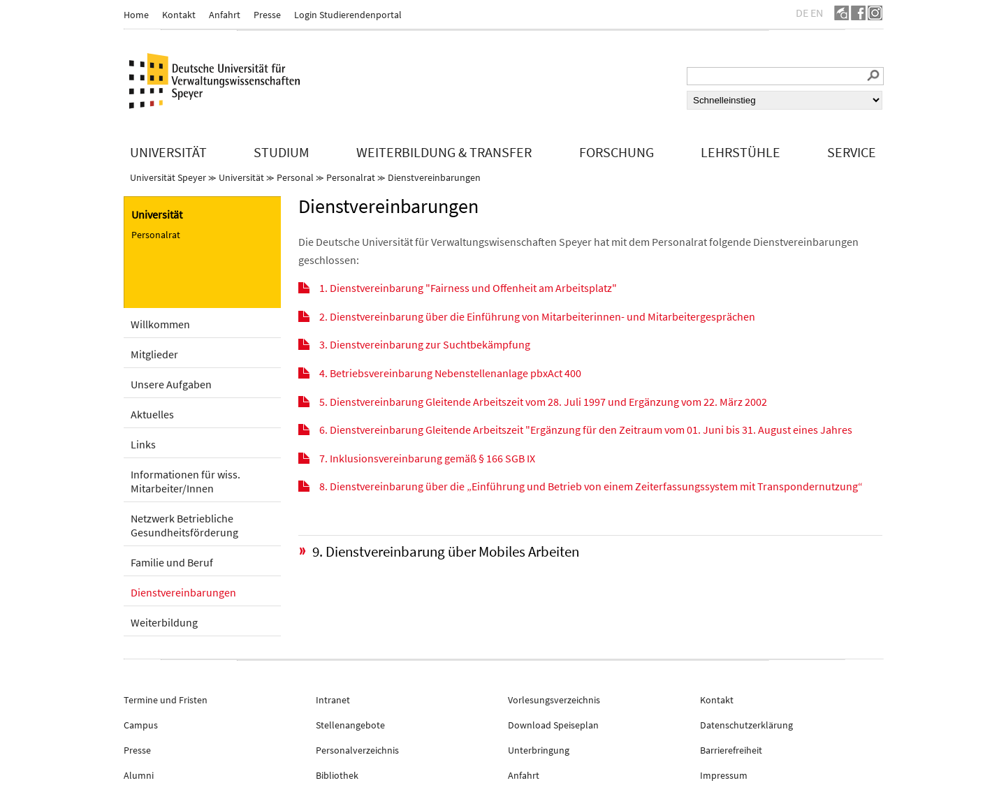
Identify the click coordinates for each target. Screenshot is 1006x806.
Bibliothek (337, 775)
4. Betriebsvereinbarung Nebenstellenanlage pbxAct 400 (450, 373)
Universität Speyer (168, 177)
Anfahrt (224, 14)
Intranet (333, 700)
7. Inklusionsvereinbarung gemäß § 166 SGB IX (427, 458)
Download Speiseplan (553, 725)
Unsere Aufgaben (171, 384)
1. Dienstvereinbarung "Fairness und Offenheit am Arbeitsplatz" (468, 288)
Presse (267, 14)
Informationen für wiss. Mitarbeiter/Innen (185, 481)
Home (136, 14)
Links (143, 444)
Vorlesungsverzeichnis (554, 700)
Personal (295, 177)
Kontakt (179, 14)
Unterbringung (538, 750)
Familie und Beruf (172, 562)
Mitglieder (154, 354)
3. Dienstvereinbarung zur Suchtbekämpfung (424, 344)
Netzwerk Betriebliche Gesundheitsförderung (184, 525)
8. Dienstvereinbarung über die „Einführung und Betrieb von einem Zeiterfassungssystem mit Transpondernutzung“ (591, 486)
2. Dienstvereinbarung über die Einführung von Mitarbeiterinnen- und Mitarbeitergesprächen (537, 316)
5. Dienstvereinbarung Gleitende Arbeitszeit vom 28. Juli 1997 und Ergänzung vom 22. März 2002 (543, 402)
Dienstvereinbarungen (434, 177)
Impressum (724, 775)
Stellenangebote (350, 725)
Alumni (139, 775)
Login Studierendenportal (348, 14)
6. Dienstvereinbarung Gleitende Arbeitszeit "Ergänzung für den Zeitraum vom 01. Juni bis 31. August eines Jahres (585, 430)
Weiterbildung (164, 622)
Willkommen (160, 324)
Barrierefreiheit (731, 750)
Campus (141, 725)
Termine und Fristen (165, 700)
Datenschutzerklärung (746, 725)
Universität (241, 177)
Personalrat (350, 177)
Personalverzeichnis (357, 750)
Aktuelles (152, 414)
